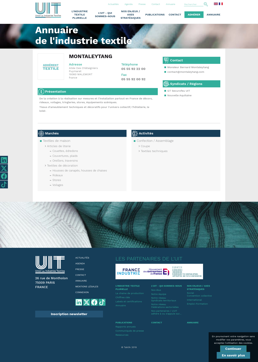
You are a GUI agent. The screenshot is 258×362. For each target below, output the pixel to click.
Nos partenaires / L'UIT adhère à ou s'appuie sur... (166, 312)
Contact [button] (175, 14)
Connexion (82, 292)
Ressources (122, 335)
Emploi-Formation (197, 303)
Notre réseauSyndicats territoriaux (163, 299)
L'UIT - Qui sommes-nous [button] (105, 14)
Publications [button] (155, 14)
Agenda (129, 4)
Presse (142, 4)
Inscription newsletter (69, 314)
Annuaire (170, 4)
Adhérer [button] (194, 14)
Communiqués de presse (130, 330)
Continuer (233, 349)
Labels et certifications (129, 301)
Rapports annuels (126, 326)
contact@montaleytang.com (185, 71)
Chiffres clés (123, 297)
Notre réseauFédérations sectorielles (165, 305)
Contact (156, 4)
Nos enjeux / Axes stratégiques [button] (131, 14)
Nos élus (156, 290)
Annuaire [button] (213, 14)
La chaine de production (130, 293)
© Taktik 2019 (129, 347)
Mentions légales (86, 286)
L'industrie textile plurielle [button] (80, 14)
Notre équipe (158, 294)
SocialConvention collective (199, 294)
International (194, 299)
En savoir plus (233, 355)
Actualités (113, 4)
